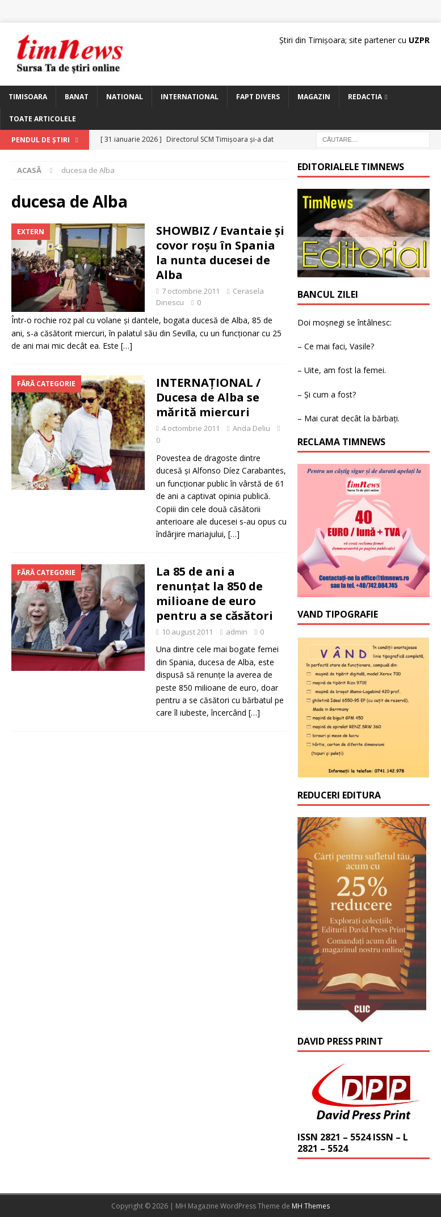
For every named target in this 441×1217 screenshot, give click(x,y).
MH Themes (311, 1206)
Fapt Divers (258, 97)
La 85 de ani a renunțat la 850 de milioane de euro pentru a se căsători (214, 593)
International (190, 97)
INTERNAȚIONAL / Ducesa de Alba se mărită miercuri (208, 397)
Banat (77, 97)
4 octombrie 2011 (191, 428)
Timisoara (28, 97)
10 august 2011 (187, 632)
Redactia (365, 97)
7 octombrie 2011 (191, 291)
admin (236, 632)
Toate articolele (42, 119)
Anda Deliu (251, 428)
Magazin (313, 97)
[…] (126, 345)
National (124, 97)
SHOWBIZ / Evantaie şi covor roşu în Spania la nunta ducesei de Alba (220, 252)
